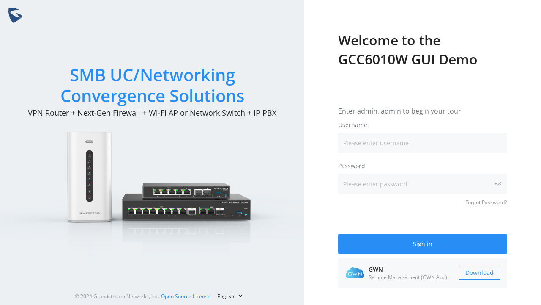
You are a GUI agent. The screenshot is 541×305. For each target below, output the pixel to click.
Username (352, 125)
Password (351, 166)
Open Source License (185, 296)
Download (479, 273)
